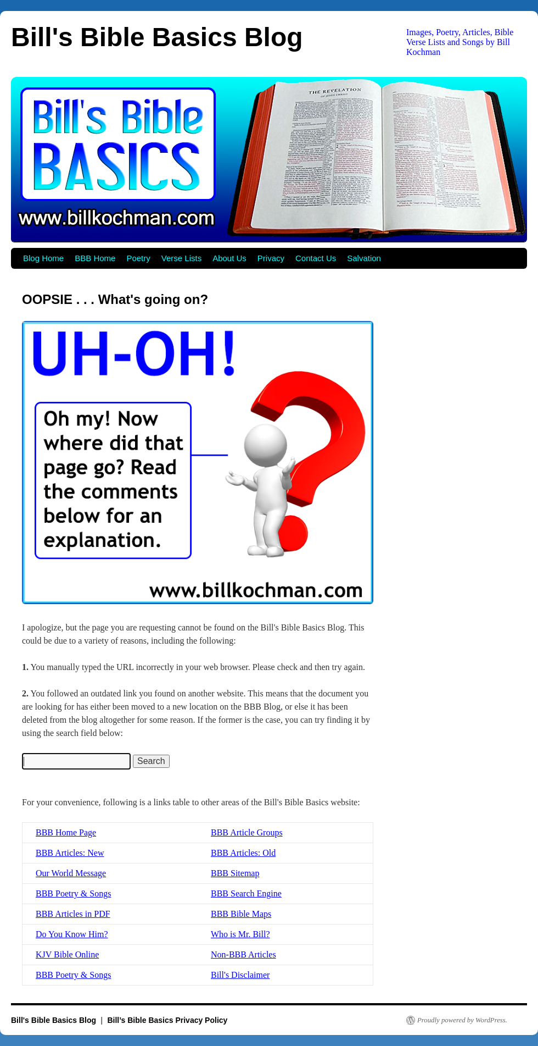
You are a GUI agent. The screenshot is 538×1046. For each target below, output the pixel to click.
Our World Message (71, 873)
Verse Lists (181, 258)
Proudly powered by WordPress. (462, 1020)
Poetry (138, 258)
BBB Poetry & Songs (73, 893)
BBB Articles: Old (243, 852)
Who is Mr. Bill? (240, 934)
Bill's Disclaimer (240, 974)
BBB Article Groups (247, 832)
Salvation (364, 258)
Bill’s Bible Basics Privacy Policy (167, 1020)
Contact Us (315, 258)
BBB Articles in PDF (73, 913)
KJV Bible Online (67, 954)
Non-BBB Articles (243, 954)
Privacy (270, 258)
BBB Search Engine (246, 893)
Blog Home (43, 258)
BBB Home (95, 258)
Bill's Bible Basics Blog (157, 37)
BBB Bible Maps (241, 913)
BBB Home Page (66, 832)
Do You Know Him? (72, 934)
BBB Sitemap (235, 873)
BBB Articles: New (70, 852)
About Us (229, 258)
